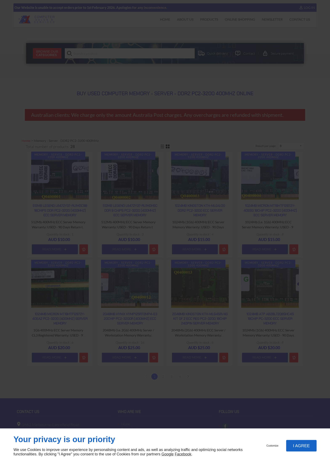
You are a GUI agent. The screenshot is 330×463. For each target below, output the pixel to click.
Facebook (183, 454)
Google (167, 454)
